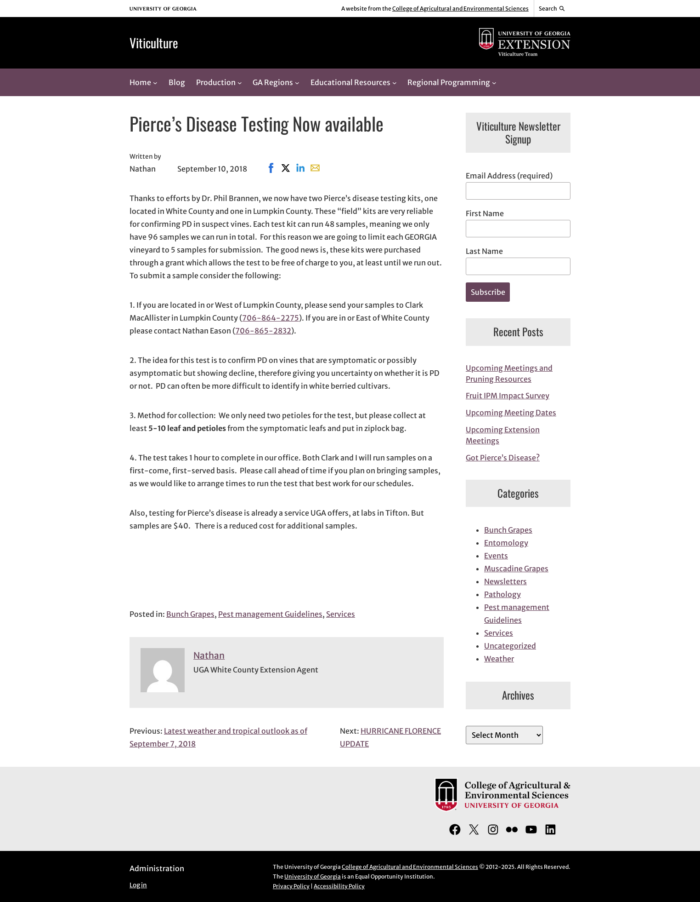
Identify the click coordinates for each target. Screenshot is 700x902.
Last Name (484, 251)
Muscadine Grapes (516, 568)
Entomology (506, 542)
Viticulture (154, 42)
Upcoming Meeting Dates (511, 412)
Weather (499, 658)
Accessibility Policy (339, 886)
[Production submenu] (239, 82)
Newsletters (505, 581)
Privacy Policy (291, 886)
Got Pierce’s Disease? (503, 457)
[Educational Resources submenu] (394, 82)
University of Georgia (312, 876)
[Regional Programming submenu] (494, 82)
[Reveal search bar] (552, 8)
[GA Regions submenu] (297, 82)
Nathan (209, 655)
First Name (485, 213)
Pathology (502, 594)
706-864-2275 (270, 317)
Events (496, 555)
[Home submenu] (155, 82)
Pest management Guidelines (270, 614)
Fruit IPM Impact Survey (507, 395)
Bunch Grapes (190, 614)
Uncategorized (510, 645)
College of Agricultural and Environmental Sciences (460, 8)
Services (340, 614)
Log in (138, 885)
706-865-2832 (263, 330)
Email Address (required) (509, 175)
